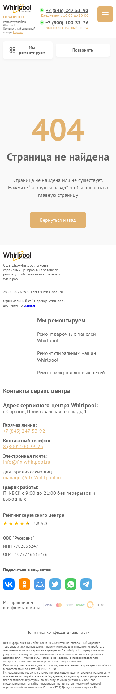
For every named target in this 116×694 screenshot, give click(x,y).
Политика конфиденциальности (58, 632)
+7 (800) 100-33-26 (66, 23)
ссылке (29, 305)
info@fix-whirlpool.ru (26, 462)
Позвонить (82, 50)
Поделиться (9, 584)
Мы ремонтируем (27, 50)
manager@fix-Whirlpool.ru (32, 477)
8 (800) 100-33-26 (23, 446)
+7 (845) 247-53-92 (67, 10)
